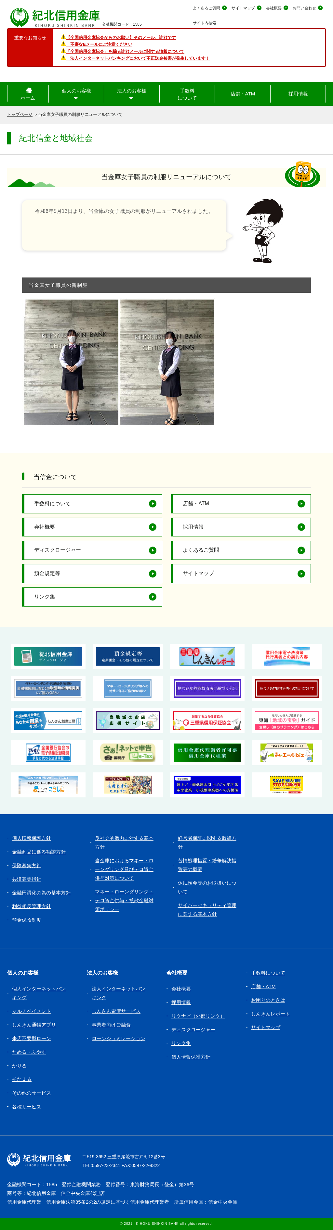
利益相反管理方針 (31, 906)
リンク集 (44, 596)
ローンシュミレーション (118, 1038)
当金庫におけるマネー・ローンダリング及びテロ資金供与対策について (124, 869)
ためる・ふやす (29, 1052)
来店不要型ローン (31, 1038)
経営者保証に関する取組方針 (207, 842)
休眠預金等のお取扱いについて (207, 887)
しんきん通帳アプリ (34, 1024)
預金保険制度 (26, 920)
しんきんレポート (270, 1013)
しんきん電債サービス (116, 1011)
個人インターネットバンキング (39, 993)
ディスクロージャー (57, 550)
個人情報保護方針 (31, 838)
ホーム (27, 98)
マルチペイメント (31, 1011)
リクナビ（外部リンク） (198, 1016)
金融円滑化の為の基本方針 (41, 892)
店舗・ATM (243, 93)
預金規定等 (47, 573)
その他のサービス (31, 1093)
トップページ (20, 114)
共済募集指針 (26, 879)
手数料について (187, 94)
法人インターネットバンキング (118, 993)
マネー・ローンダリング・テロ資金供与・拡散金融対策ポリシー (124, 900)
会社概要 (274, 8)
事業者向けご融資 (111, 1024)
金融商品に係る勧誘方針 (39, 852)
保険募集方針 (26, 865)
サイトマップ (243, 8)
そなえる (22, 1079)
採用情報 (298, 93)
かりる (19, 1065)
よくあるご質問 (206, 8)
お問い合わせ (304, 8)
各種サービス (26, 1106)
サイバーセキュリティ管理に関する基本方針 (207, 910)
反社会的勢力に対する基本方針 (124, 842)
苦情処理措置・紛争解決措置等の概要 (207, 865)
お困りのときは (268, 1000)
